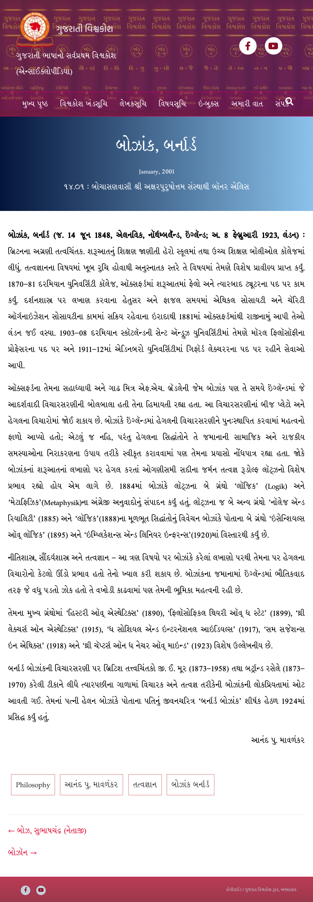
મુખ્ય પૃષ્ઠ (35, 104)
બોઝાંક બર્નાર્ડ (190, 784)
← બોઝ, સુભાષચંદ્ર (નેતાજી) (47, 830)
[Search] (289, 101)
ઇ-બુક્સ (208, 104)
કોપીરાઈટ (234, 890)
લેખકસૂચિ (133, 104)
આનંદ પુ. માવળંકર (91, 784)
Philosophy (33, 784)
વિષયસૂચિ (172, 104)
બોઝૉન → (22, 852)
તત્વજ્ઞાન (145, 784)
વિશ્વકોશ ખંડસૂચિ (84, 104)
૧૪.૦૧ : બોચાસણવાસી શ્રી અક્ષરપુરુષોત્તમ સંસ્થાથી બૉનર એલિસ (156, 187)
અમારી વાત (247, 104)
